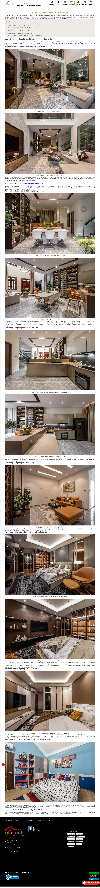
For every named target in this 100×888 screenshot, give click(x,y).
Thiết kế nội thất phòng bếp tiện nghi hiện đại (20, 29)
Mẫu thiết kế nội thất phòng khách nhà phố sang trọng (22, 25)
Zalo (92, 879)
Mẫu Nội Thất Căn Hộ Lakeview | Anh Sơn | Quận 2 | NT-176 (28, 183)
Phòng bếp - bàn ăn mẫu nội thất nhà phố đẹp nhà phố (22, 27)
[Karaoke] (91, 2)
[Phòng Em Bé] (71, 2)
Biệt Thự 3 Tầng (71, 841)
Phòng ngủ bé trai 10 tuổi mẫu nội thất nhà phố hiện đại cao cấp (24, 35)
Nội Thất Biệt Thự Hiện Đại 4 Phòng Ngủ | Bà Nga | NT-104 (28, 810)
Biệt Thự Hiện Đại (71, 836)
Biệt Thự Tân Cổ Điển (80, 836)
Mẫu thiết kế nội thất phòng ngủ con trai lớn (19, 33)
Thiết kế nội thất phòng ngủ (12, 734)
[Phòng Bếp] (58, 2)
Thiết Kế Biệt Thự (80, 834)
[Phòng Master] (65, 2)
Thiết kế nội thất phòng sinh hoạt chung (18, 30)
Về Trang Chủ (94, 872)
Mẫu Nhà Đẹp (70, 846)
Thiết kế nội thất (9, 42)
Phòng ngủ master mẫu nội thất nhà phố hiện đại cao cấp (23, 32)
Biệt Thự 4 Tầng (79, 841)
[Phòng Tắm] (78, 2)
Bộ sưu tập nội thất (44, 821)
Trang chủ (9, 9)
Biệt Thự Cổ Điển (71, 839)
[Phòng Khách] (52, 2)
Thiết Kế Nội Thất (71, 834)
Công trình (32, 821)
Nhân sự (16, 821)
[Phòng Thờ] (84, 2)
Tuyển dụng (24, 821)
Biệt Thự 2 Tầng (79, 839)
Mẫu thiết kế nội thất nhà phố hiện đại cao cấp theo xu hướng (22, 24)
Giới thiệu (8, 821)
